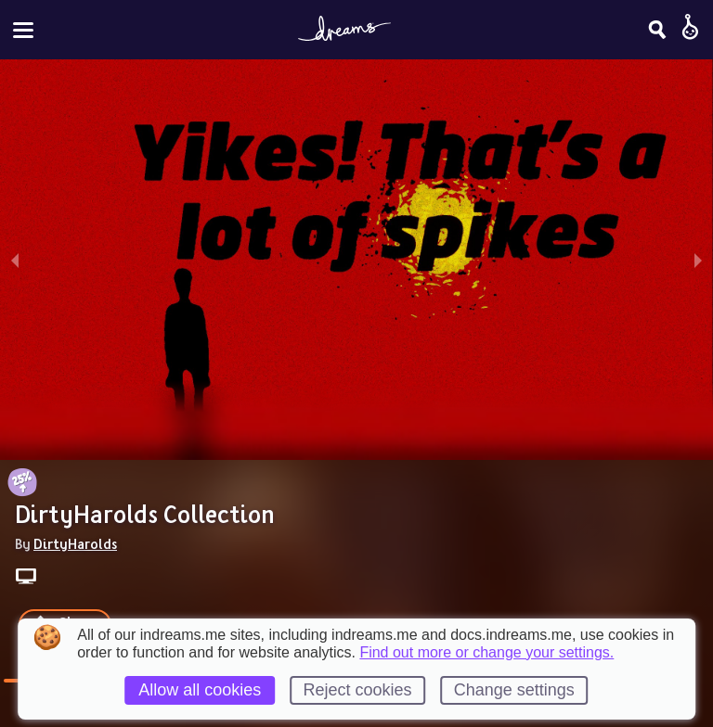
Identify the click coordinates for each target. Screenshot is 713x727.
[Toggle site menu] (23, 30)
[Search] (657, 29)
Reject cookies (357, 690)
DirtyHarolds (75, 543)
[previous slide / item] (15, 259)
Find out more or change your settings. (486, 652)
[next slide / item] (698, 259)
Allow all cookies (199, 690)
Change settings (514, 690)
